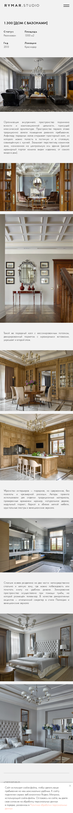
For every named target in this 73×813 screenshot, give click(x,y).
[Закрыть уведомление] (70, 786)
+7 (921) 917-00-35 (12, 782)
